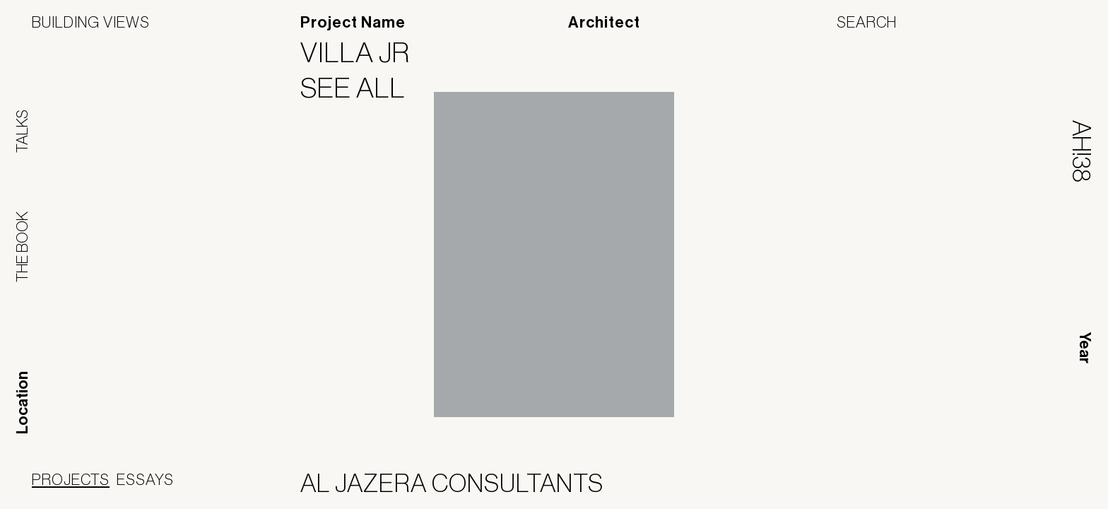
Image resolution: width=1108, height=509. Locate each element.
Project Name (353, 22)
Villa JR (364, 52)
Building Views (91, 21)
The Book (21, 246)
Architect (604, 22)
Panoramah (948, 486)
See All (362, 87)
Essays (145, 479)
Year (1084, 347)
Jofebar (1039, 480)
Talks (21, 131)
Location (22, 402)
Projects (71, 479)
